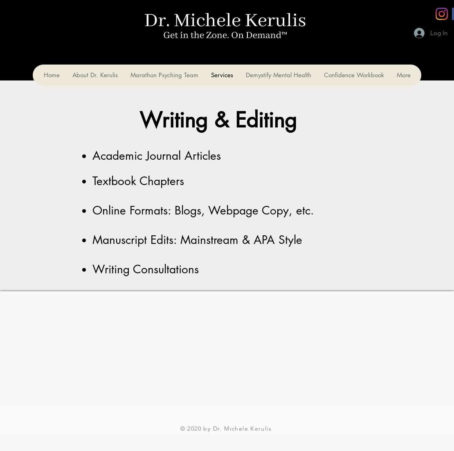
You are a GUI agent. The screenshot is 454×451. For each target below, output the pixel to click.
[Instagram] (442, 14)
